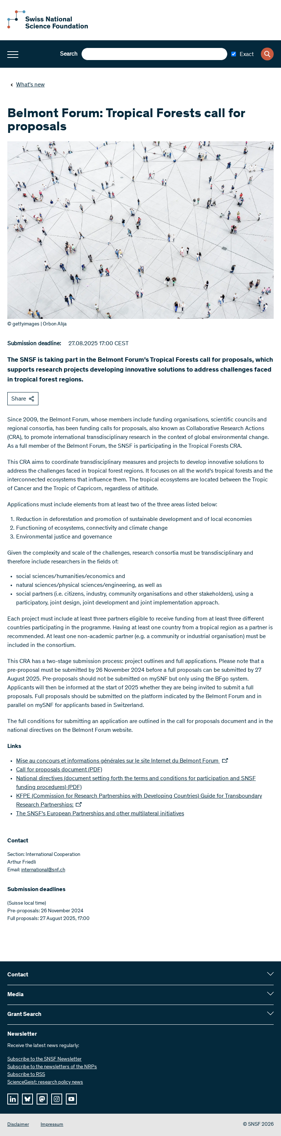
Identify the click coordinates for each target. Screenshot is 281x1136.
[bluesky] (27, 1099)
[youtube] (71, 1099)
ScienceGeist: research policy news (45, 1082)
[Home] (47, 27)
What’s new (27, 85)
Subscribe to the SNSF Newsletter (44, 1059)
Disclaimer (18, 1124)
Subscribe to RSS (26, 1074)
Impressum (52, 1124)
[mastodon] (42, 1099)
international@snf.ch (43, 870)
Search (69, 54)
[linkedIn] (12, 1099)
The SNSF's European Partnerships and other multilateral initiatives (100, 814)
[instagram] (56, 1099)
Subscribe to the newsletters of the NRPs (52, 1067)
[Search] (267, 54)
